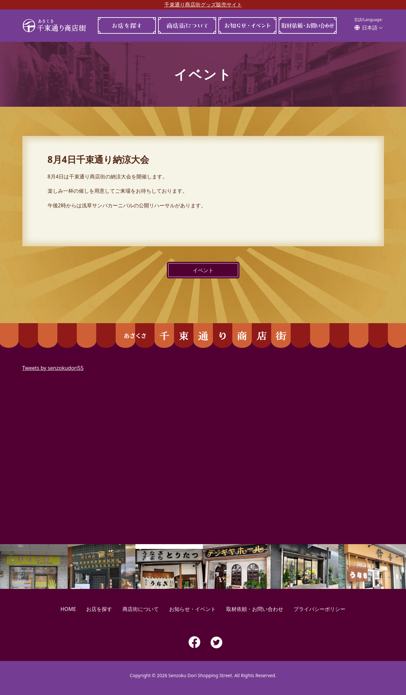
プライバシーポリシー (319, 609)
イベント (203, 270)
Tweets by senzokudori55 (53, 368)
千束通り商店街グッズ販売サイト (203, 4)
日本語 (369, 27)
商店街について (187, 25)
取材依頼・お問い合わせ (308, 25)
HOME (68, 609)
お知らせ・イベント (247, 25)
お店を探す (127, 25)
